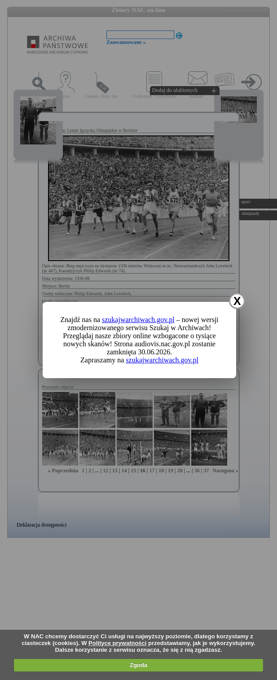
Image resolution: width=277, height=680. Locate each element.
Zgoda (138, 665)
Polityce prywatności (117, 643)
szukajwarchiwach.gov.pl (138, 319)
